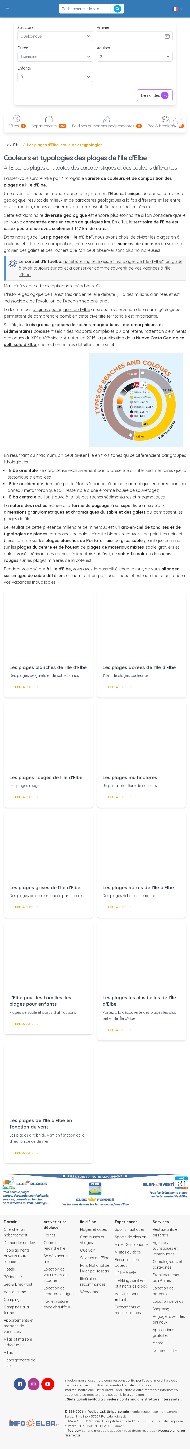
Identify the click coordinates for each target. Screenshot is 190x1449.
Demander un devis (20, 1242)
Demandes (154, 95)
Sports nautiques (130, 1229)
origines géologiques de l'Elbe (61, 309)
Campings (13, 1299)
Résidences (14, 1276)
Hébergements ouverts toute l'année (17, 1256)
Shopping (161, 1309)
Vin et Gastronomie (131, 1244)
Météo (158, 1343)
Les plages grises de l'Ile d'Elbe (44, 887)
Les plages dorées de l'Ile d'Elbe (139, 667)
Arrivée (103, 27)
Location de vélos (168, 1301)
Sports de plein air (130, 1237)
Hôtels (9, 1269)
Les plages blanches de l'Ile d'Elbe (48, 667)
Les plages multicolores (130, 777)
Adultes (103, 47)
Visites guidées (128, 1252)
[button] (7, 9)
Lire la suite (26, 687)
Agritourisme (15, 1291)
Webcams (89, 1291)
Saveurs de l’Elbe (94, 1257)
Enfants (24, 68)
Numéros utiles (165, 1350)
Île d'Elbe (13, 144)
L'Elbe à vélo (125, 1273)
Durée (22, 47)
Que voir (87, 1250)
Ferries (50, 1235)
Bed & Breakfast (18, 1284)
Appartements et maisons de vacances (19, 1326)
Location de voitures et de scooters (56, 1275)
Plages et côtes (93, 1229)
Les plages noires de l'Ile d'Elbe (138, 887)
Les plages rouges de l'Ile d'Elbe (45, 777)
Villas (8, 1352)
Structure (25, 27)
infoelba (72, 1430)
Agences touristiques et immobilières (165, 1248)
